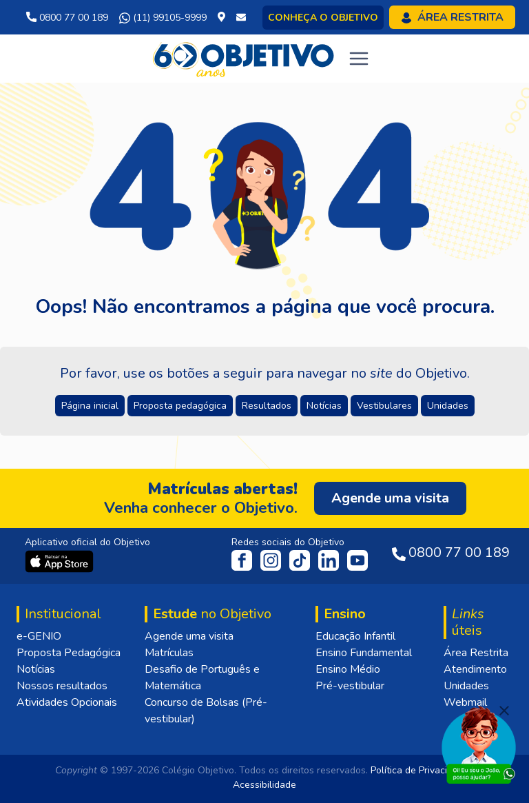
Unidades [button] (447, 405)
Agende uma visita (189, 636)
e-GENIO (39, 636)
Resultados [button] (266, 405)
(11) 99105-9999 (163, 18)
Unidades (466, 685)
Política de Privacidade (420, 770)
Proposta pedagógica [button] (180, 405)
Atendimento (475, 669)
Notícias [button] (324, 405)
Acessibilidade (264, 784)
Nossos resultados (62, 685)
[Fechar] (504, 710)
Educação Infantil (355, 636)
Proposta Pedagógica (69, 652)
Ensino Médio (347, 669)
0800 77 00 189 (67, 17)
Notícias (36, 669)
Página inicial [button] (89, 405)
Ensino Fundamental (363, 652)
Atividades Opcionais (67, 702)
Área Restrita (476, 652)
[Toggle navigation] (359, 58)
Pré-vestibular (349, 685)
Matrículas (169, 652)
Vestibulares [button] (384, 405)
